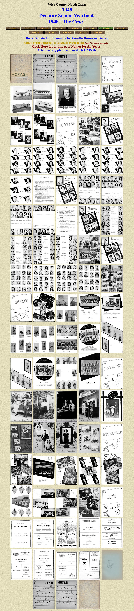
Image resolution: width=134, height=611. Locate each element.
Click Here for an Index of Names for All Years (66, 46)
